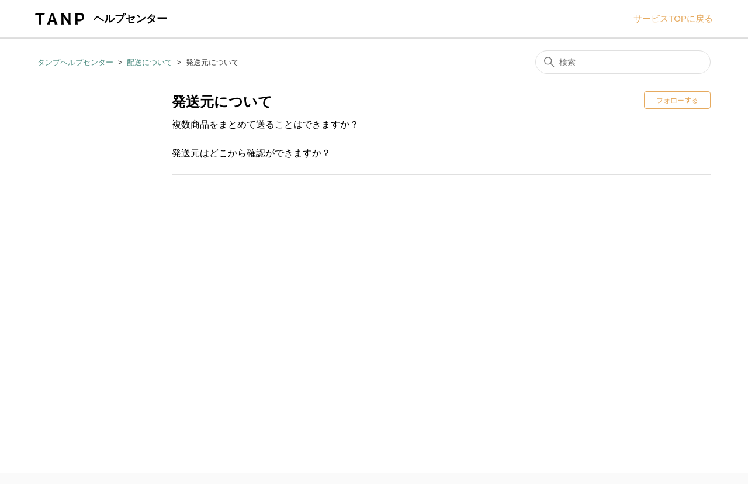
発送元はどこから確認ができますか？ (251, 153)
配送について (149, 62)
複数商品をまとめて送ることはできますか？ (265, 124)
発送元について (212, 62)
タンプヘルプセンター (75, 62)
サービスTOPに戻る (673, 18)
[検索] (623, 62)
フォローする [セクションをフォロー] (677, 100)
